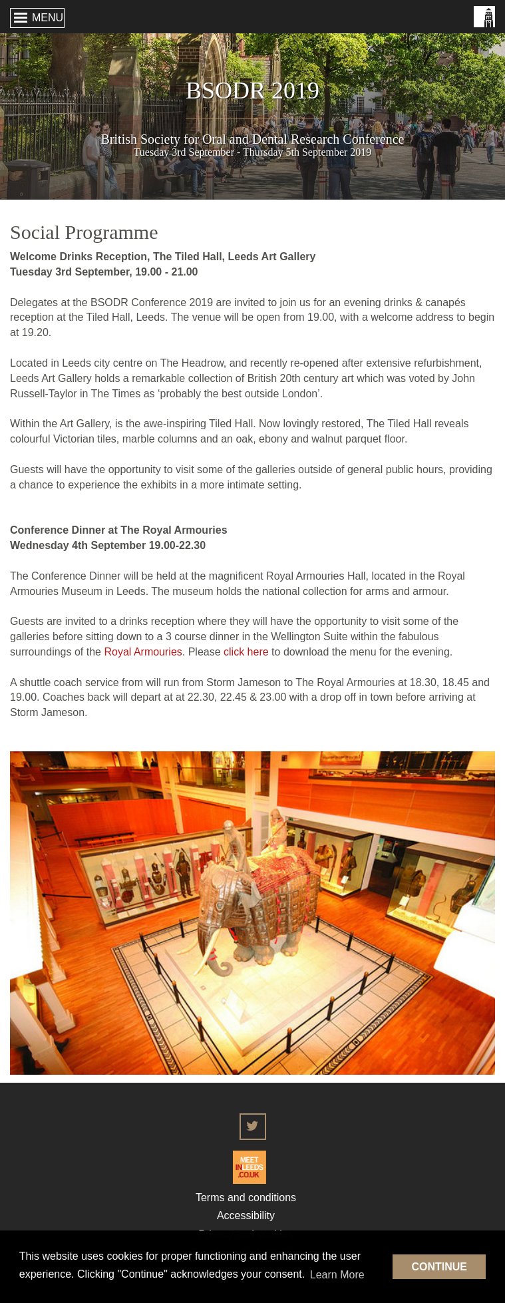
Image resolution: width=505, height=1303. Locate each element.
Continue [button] (439, 1266)
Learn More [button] (337, 1274)
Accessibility (246, 1215)
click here (246, 651)
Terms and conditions (246, 1197)
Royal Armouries (143, 651)
